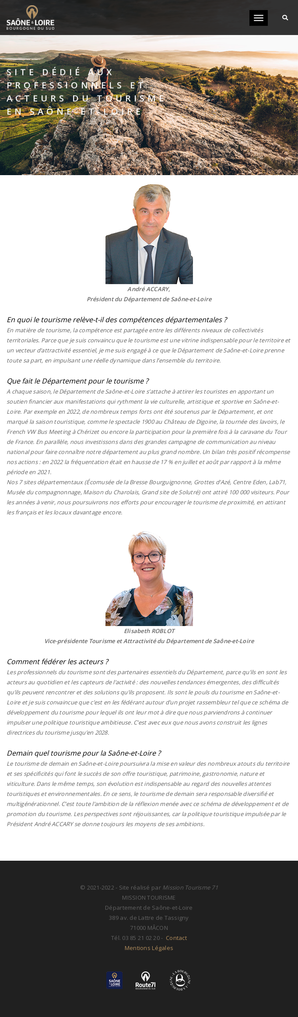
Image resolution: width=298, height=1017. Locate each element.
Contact (176, 938)
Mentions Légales (149, 948)
